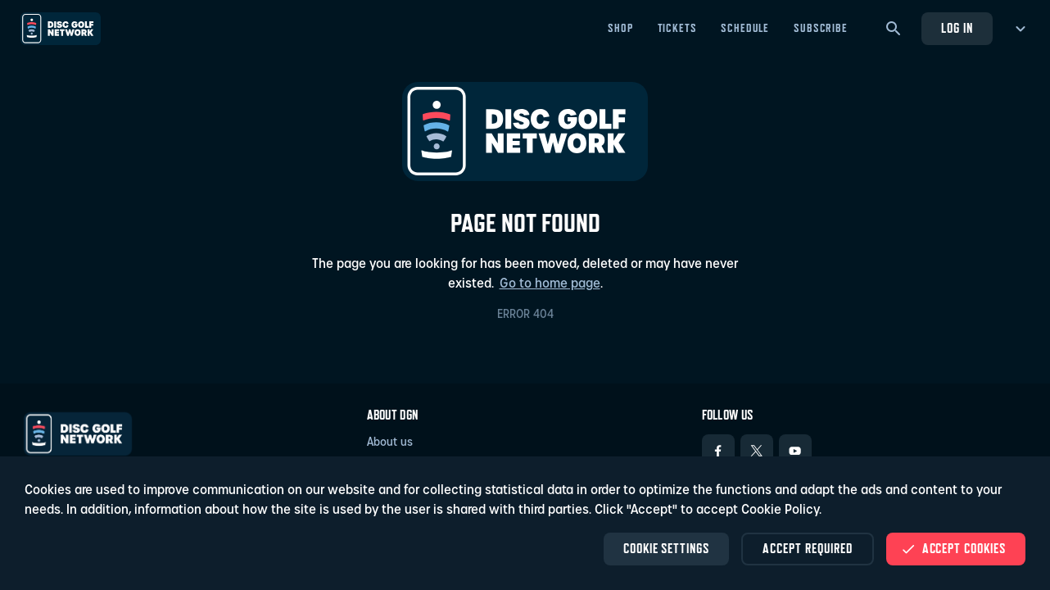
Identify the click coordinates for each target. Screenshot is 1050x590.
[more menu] (1017, 28)
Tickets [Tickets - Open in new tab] (677, 27)
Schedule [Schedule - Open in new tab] (745, 27)
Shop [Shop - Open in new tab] (620, 27)
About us (390, 443)
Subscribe (821, 27)
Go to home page (550, 284)
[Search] (893, 29)
